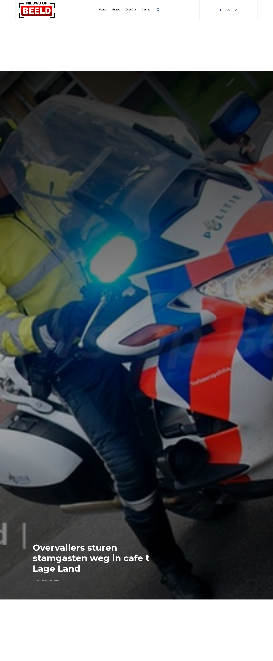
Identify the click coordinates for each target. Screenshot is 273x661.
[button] (158, 9)
